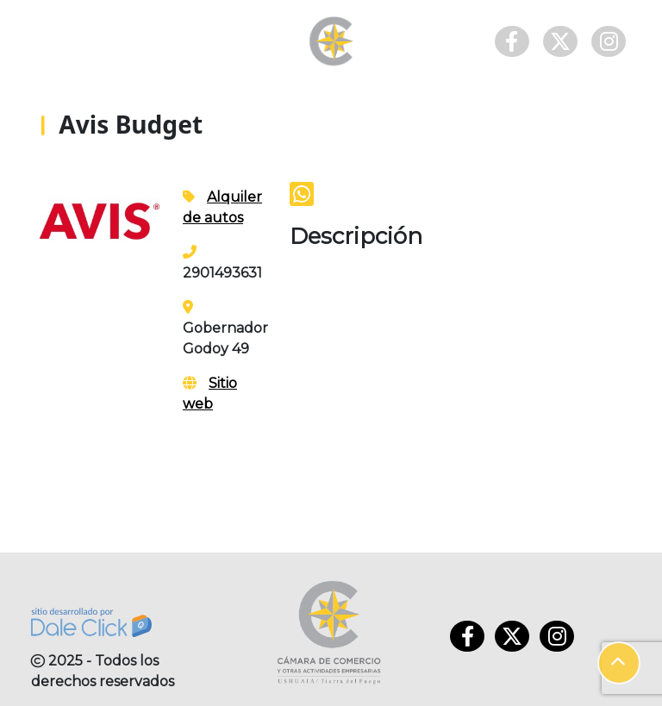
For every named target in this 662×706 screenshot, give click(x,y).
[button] (618, 662)
